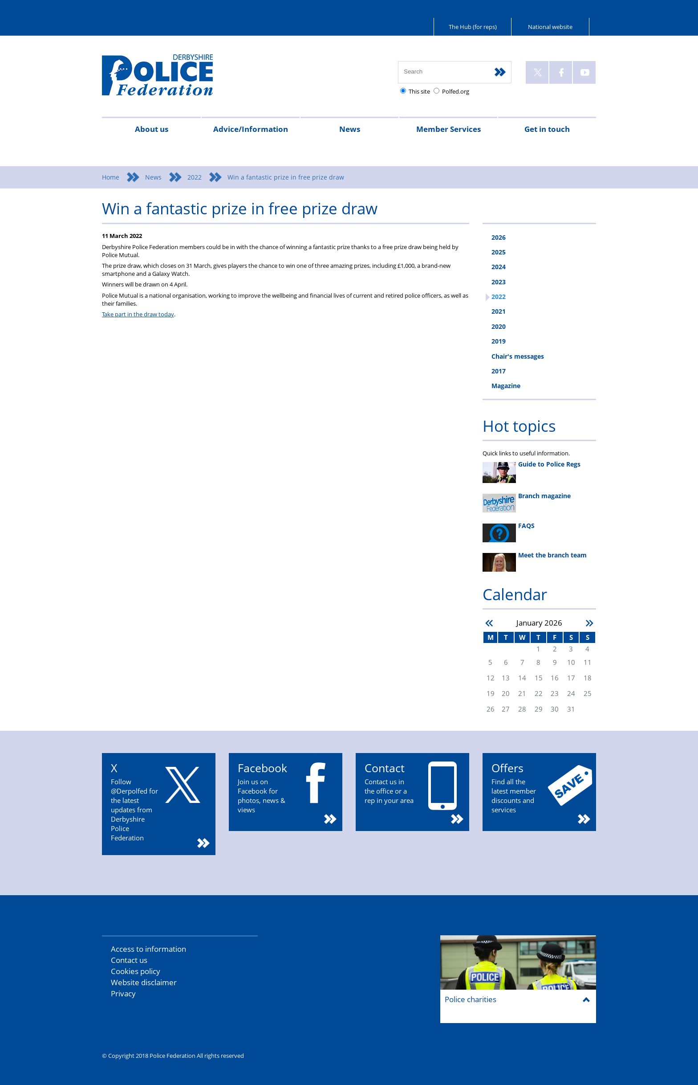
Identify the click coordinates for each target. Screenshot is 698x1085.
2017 (498, 371)
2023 (498, 282)
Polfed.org (455, 91)
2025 (498, 252)
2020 (498, 326)
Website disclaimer (144, 982)
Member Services (448, 129)
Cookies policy (135, 971)
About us (151, 129)
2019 (498, 341)
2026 (498, 237)
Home (110, 177)
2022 (194, 177)
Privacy (123, 993)
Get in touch (547, 129)
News (349, 129)
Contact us (129, 960)
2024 (498, 266)
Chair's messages (517, 356)
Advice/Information (250, 129)
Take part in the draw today (138, 314)
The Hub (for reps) (473, 27)
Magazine (505, 385)
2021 (498, 311)
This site (419, 91)
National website (550, 27)
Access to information (148, 949)
